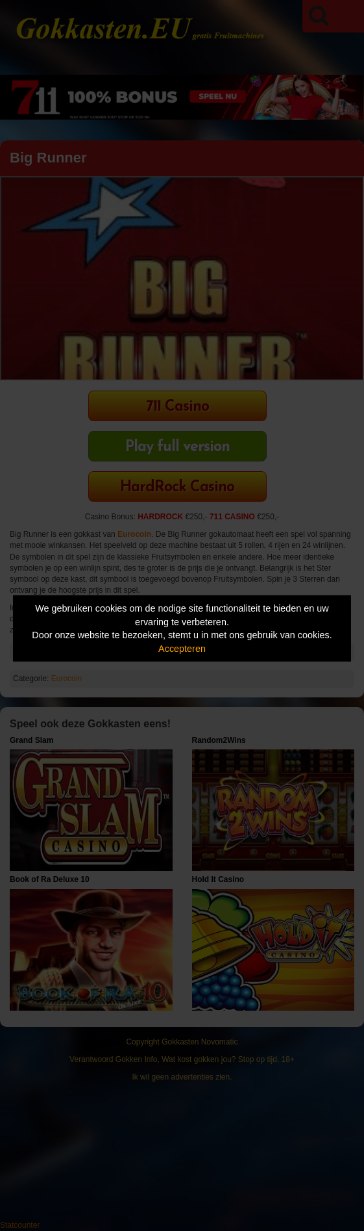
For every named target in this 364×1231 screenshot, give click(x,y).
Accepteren (182, 648)
